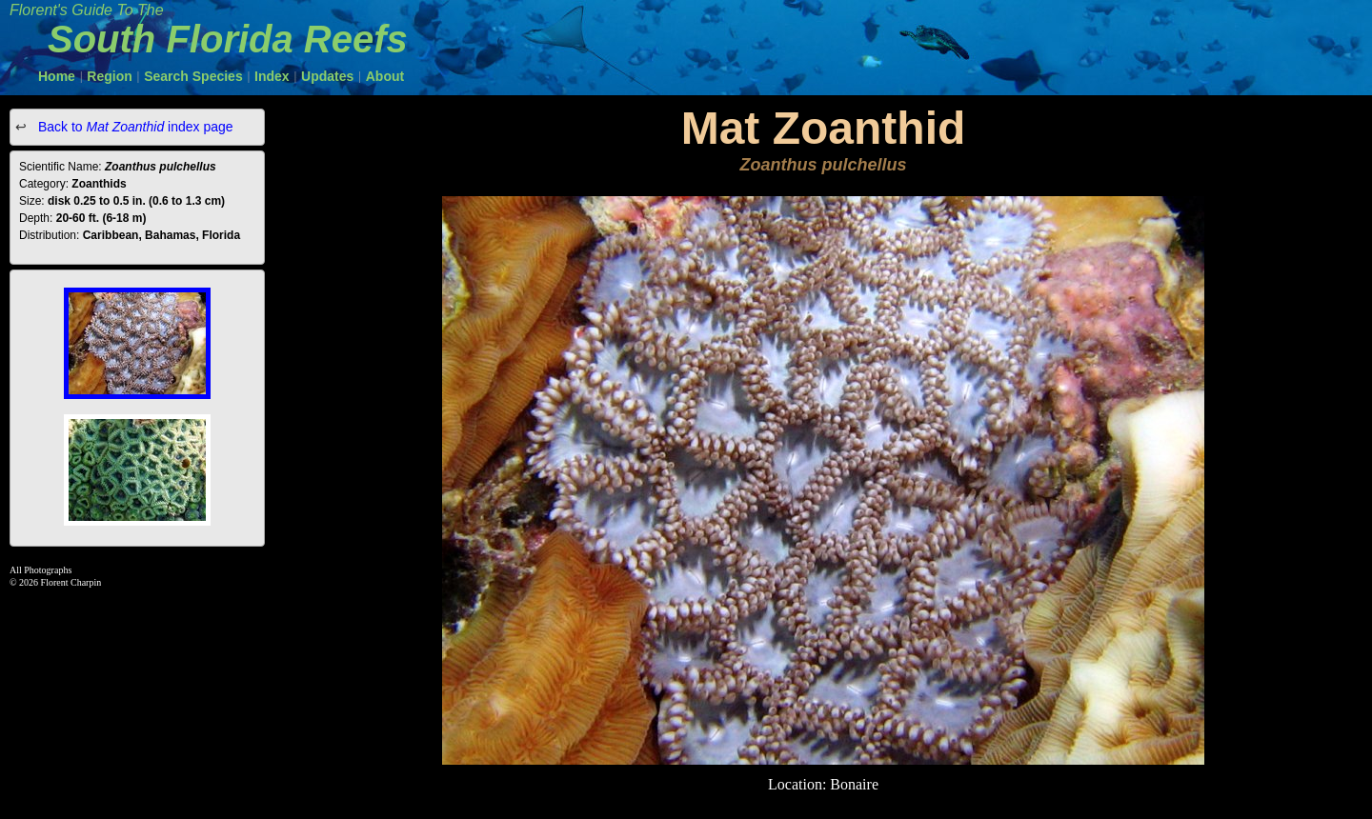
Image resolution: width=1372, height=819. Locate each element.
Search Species (193, 76)
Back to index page (133, 126)
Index (272, 76)
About (385, 76)
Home (56, 76)
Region (109, 76)
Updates (327, 76)
